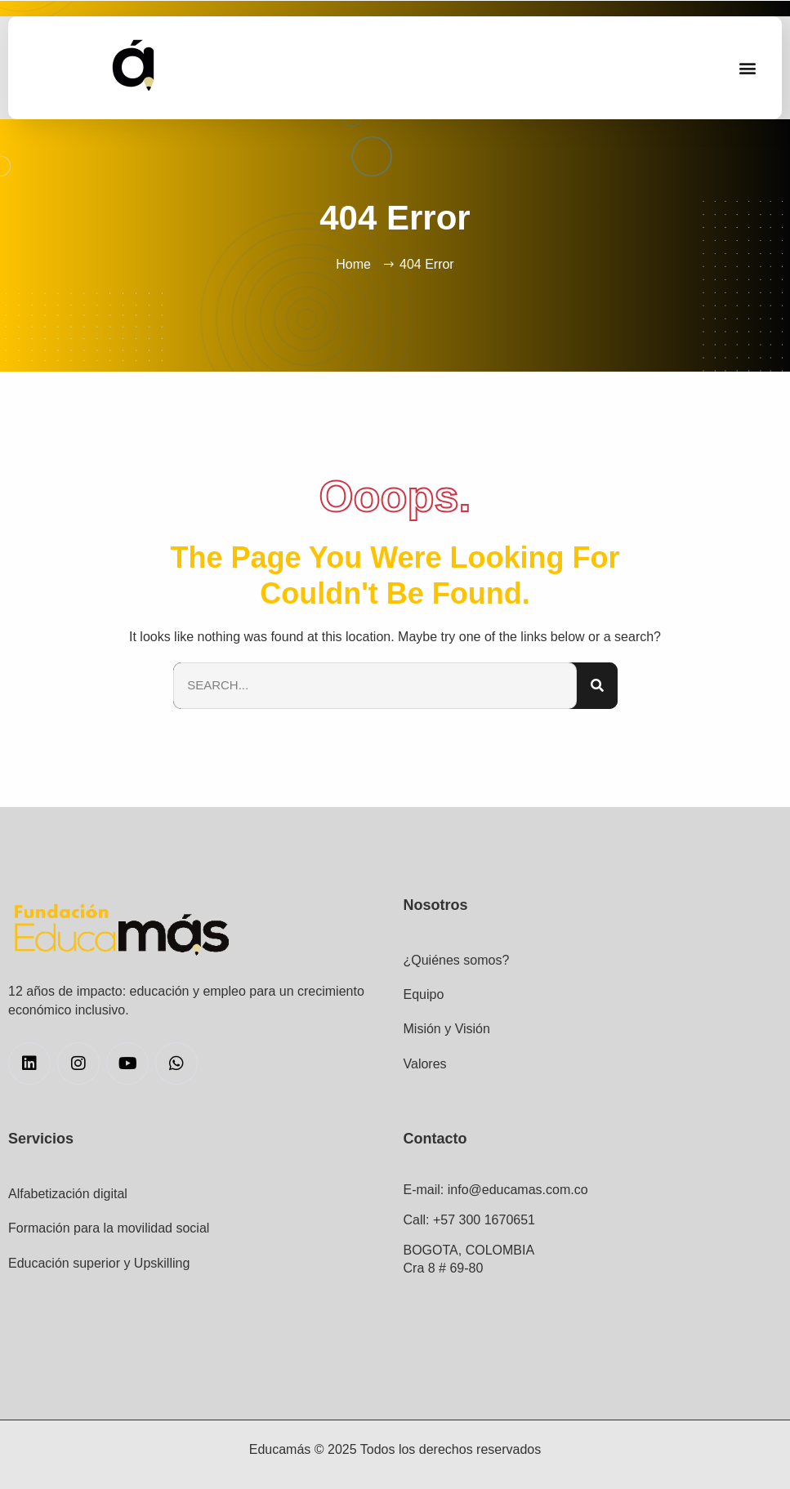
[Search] (597, 685)
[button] (747, 68)
